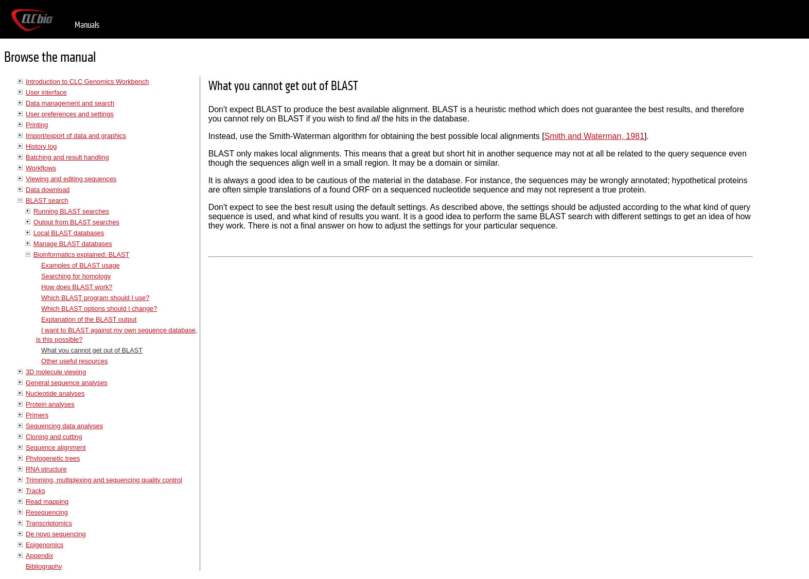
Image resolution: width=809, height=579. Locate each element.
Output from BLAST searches (76, 222)
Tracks (35, 491)
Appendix (39, 555)
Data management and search (70, 103)
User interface (46, 92)
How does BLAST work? (76, 287)
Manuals (87, 25)
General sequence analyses (67, 383)
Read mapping (47, 501)
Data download (47, 190)
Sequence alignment (56, 447)
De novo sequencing (56, 534)
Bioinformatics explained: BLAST (81, 254)
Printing (37, 125)
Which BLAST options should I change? (99, 308)
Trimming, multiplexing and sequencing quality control (104, 480)
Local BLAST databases (68, 233)
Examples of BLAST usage (80, 265)
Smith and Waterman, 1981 (594, 136)
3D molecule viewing (56, 372)
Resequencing (47, 512)
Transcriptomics (49, 523)
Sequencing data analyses (64, 426)
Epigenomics (44, 545)
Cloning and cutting (54, 437)
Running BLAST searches (71, 211)
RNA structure (46, 469)
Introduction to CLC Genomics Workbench (87, 81)
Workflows (41, 168)
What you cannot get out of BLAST (92, 350)
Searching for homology (76, 276)
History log (41, 146)
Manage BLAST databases (72, 244)
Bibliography (44, 566)
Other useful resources (74, 361)
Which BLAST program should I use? (95, 298)
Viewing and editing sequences (71, 179)
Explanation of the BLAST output (88, 319)
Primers (37, 415)
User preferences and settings (70, 114)
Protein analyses (50, 404)
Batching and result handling (67, 157)
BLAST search (47, 200)
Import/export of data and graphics (76, 135)
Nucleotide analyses (55, 393)
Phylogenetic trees (53, 458)
